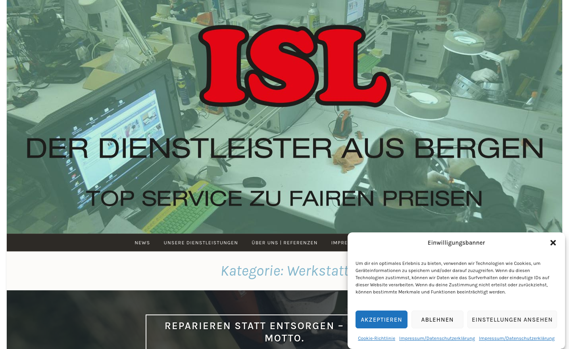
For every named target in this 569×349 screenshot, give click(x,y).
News (142, 242)
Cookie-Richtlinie (376, 338)
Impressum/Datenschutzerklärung (437, 338)
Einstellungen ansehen (512, 319)
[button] (553, 243)
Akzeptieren (381, 319)
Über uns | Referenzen (284, 242)
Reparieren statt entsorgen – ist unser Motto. (285, 332)
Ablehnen (437, 319)
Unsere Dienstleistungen (201, 242)
